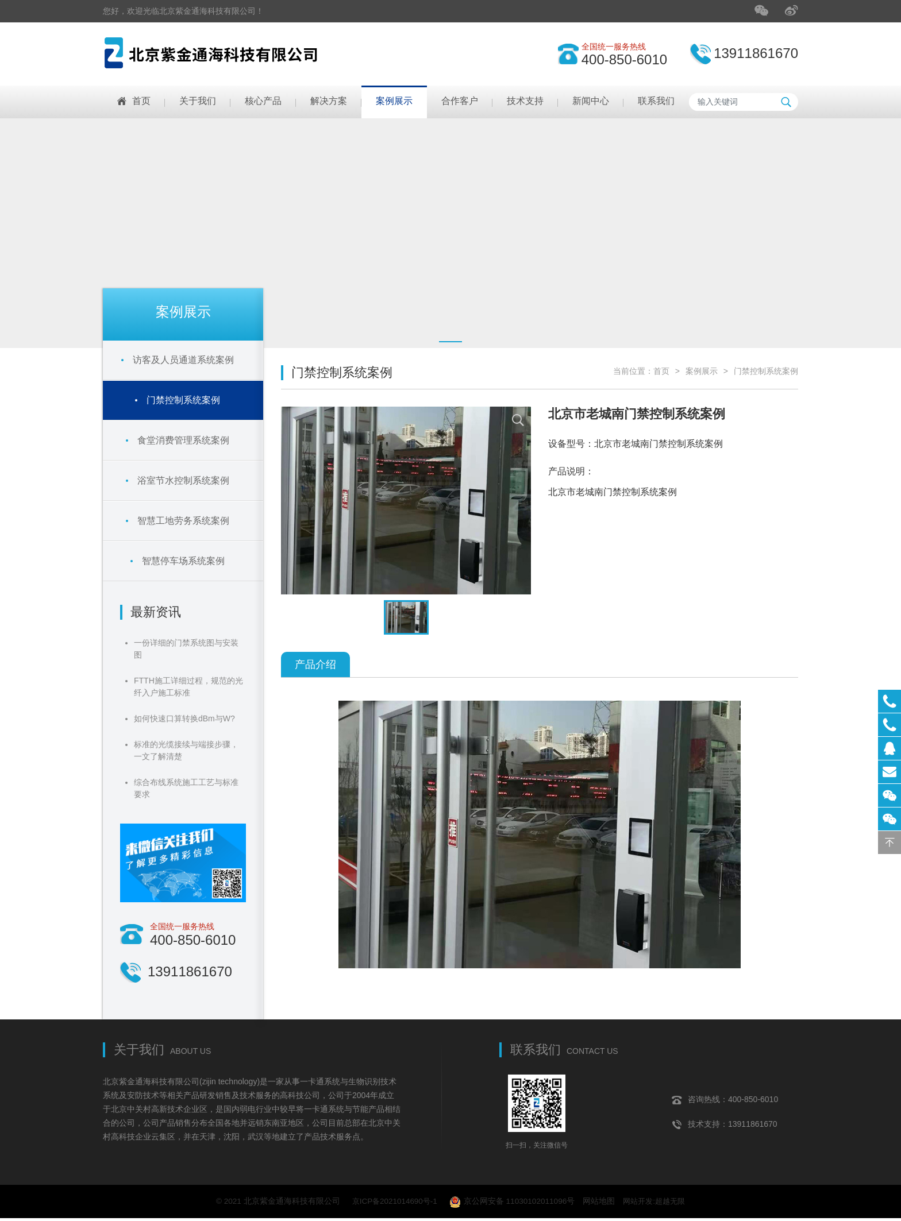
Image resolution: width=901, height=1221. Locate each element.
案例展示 (702, 371)
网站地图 (600, 1202)
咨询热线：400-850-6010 (725, 1100)
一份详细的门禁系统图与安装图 (186, 648)
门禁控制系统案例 (766, 371)
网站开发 (640, 1202)
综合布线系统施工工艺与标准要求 (186, 788)
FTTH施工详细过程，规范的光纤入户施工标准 (188, 686)
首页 (661, 371)
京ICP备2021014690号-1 (392, 1202)
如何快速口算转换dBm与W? (184, 718)
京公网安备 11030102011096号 (512, 1204)
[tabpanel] (450, 233)
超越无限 (675, 1202)
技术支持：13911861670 (724, 1124)
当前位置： (633, 371)
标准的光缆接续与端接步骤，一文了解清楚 (186, 750)
